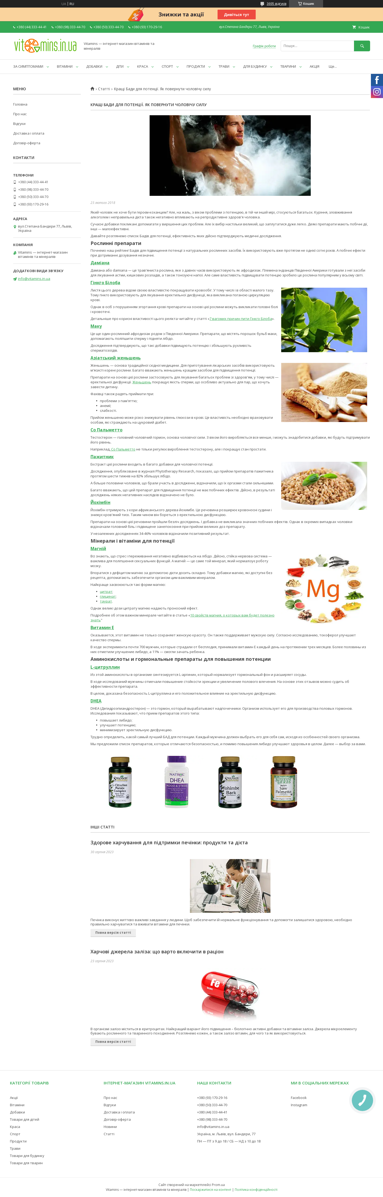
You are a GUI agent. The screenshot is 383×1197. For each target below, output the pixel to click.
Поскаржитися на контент (210, 1189)
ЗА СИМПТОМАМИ (28, 66)
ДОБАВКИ (94, 66)
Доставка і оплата (28, 133)
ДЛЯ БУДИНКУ (255, 66)
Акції (14, 1097)
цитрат (106, 591)
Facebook (299, 1097)
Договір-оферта (26, 142)
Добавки (17, 1112)
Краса (15, 1126)
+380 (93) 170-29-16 (212, 1097)
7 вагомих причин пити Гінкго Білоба (240, 318)
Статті (104, 89)
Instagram (299, 1104)
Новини (110, 1126)
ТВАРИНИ (288, 66)
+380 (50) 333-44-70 (212, 1104)
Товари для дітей (24, 1119)
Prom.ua (218, 1184)
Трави (15, 1148)
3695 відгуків (276, 3)
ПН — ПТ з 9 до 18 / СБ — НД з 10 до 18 (229, 1141)
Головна (20, 104)
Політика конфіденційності (256, 1189)
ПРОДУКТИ (196, 66)
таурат (106, 601)
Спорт (15, 1133)
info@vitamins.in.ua (34, 278)
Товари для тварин (26, 1162)
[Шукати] (362, 46)
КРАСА (142, 66)
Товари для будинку (27, 1155)
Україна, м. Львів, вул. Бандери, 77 (226, 1133)
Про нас (20, 113)
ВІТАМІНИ (65, 66)
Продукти (18, 1141)
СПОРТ (167, 66)
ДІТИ (120, 66)
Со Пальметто (122, 449)
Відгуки (19, 123)
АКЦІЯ (314, 66)
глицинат (108, 596)
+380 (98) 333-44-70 (212, 1119)
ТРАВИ (224, 66)
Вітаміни (17, 1104)
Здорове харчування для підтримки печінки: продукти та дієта (169, 842)
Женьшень (141, 382)
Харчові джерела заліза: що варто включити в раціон (157, 951)
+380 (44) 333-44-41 (212, 1112)
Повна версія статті (113, 932)
